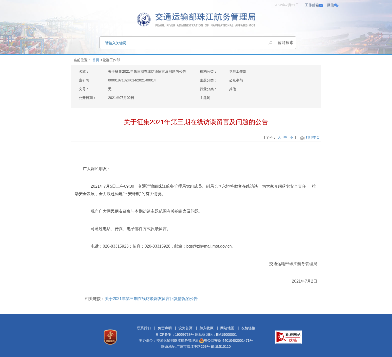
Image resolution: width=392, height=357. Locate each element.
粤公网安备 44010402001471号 (226, 341)
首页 (95, 60)
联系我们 (144, 328)
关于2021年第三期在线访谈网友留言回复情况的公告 (151, 299)
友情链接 (248, 328)
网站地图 (227, 328)
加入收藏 (207, 328)
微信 (332, 5)
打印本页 (309, 137)
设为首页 (185, 328)
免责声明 (165, 328)
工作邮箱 (314, 5)
